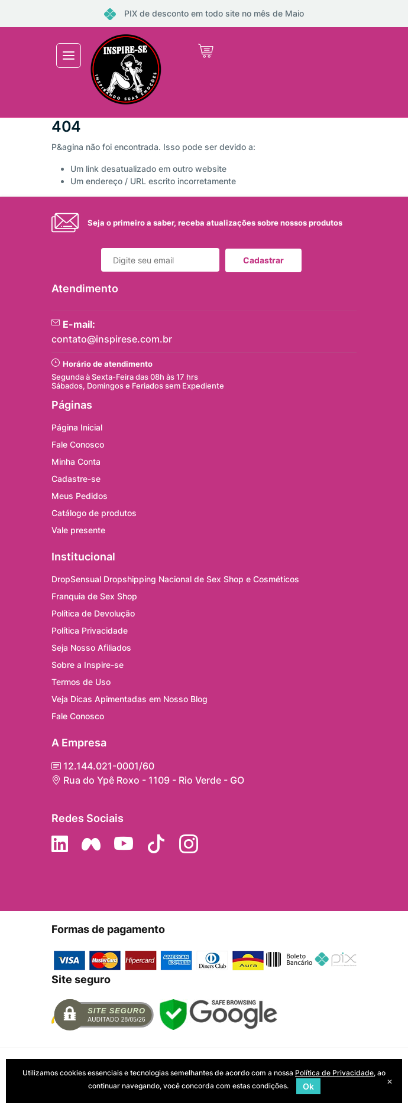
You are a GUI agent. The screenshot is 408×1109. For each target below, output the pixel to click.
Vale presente (78, 530)
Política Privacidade (89, 630)
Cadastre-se (76, 479)
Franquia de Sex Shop (94, 596)
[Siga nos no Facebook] (91, 843)
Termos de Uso (81, 682)
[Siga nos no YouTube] (123, 843)
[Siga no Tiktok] (156, 843)
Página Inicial (76, 427)
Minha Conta (76, 461)
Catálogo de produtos (94, 513)
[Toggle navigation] (68, 55)
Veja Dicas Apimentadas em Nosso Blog (129, 699)
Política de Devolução (93, 613)
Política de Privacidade (334, 1072)
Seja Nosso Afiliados (91, 647)
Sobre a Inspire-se (87, 665)
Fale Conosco (77, 444)
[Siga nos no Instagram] (188, 843)
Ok (308, 1086)
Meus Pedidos (79, 496)
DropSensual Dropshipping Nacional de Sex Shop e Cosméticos (175, 579)
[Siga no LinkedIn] (59, 843)
